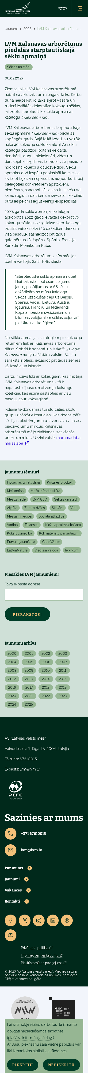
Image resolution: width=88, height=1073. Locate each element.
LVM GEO (40, 499)
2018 (46, 687)
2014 (46, 679)
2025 (29, 704)
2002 (46, 653)
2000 (12, 653)
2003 (62, 653)
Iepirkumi (72, 550)
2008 (12, 670)
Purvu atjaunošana (21, 542)
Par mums (14, 868)
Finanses (31, 525)
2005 (29, 662)
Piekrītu (22, 1065)
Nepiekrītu (61, 1065)
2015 (62, 679)
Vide (73, 508)
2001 (29, 653)
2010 (46, 670)
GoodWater (51, 542)
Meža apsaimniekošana (63, 525)
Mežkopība (15, 491)
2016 (12, 687)
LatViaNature (17, 550)
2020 (12, 696)
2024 (12, 704)
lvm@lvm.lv (30, 769)
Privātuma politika (34, 948)
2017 (29, 687)
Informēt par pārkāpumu (39, 955)
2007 (63, 662)
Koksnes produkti (60, 482)
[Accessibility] (62, 8)
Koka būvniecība (19, 533)
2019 (62, 687)
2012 (12, 679)
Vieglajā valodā (46, 550)
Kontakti (12, 901)
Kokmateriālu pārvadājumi (59, 533)
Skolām (57, 508)
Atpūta (12, 508)
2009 (29, 670)
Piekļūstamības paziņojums (41, 963)
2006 (46, 662)
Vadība (12, 525)
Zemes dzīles (34, 508)
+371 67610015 (25, 834)
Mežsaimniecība (19, 516)
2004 (12, 662)
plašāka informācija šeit (28, 1038)
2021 (29, 696)
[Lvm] (17, 8)
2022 (46, 696)
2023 (63, 696)
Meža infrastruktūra (45, 491)
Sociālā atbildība (52, 516)
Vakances (13, 890)
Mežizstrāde (16, 499)
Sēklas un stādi (18, 67)
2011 (62, 670)
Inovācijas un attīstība (23, 482)
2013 (29, 679)
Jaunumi (12, 879)
